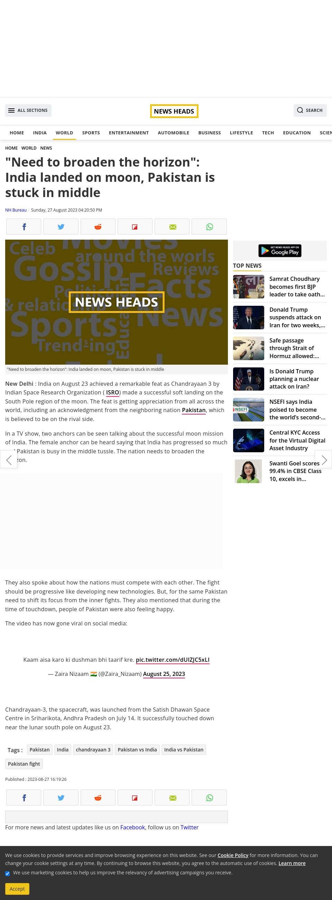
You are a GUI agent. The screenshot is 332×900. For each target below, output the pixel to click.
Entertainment (129, 133)
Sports (91, 133)
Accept (17, 888)
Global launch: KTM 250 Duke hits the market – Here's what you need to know (8, 459)
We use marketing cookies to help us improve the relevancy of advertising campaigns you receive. (122, 872)
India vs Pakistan (184, 749)
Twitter (190, 827)
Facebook (132, 827)
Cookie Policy (233, 855)
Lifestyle (241, 133)
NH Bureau (16, 210)
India (40, 133)
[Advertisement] (166, 48)
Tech (268, 133)
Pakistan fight (24, 763)
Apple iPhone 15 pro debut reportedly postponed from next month (323, 459)
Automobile (173, 133)
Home (17, 133)
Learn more (291, 863)
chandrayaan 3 (93, 749)
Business (209, 133)
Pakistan (194, 410)
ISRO (112, 392)
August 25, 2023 (164, 674)
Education (297, 133)
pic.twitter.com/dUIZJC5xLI (173, 659)
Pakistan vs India (137, 749)
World (64, 133)
